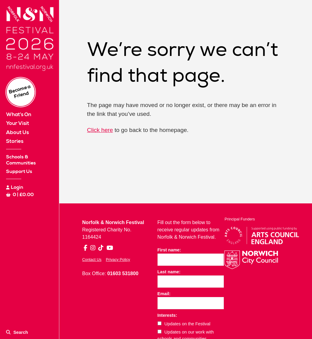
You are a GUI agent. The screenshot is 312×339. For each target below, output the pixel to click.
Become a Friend (20, 91)
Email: (164, 293)
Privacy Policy (118, 259)
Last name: (169, 271)
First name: (169, 249)
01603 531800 (122, 273)
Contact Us (91, 259)
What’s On (18, 114)
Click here (100, 130)
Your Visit (17, 123)
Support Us (19, 171)
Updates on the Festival (184, 323)
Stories (14, 141)
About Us (17, 132)
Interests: (167, 315)
